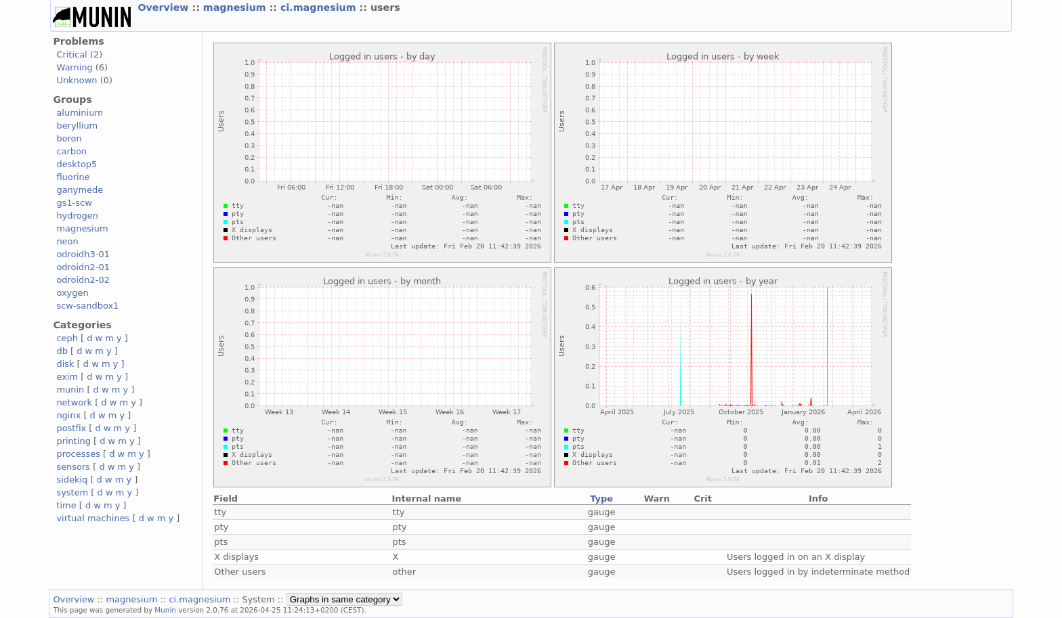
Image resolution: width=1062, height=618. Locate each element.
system (72, 492)
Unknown (76, 80)
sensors (73, 467)
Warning (74, 67)
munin (70, 389)
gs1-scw (73, 203)
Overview (164, 7)
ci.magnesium (320, 7)
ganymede (79, 190)
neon (67, 241)
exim (67, 377)
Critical (71, 54)
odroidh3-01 (83, 254)
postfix (71, 428)
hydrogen (77, 216)
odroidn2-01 (83, 267)
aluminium (79, 113)
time (66, 505)
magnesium (236, 7)
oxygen (72, 293)
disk (65, 364)
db (61, 351)
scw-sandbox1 (87, 306)
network (74, 402)
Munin (165, 610)
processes (78, 454)
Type (601, 498)
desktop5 (76, 164)
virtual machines (92, 518)
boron (68, 138)
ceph (67, 338)
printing (73, 441)
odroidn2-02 (83, 280)
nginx (68, 415)
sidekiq (71, 479)
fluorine (72, 177)
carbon (71, 151)
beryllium (77, 125)
